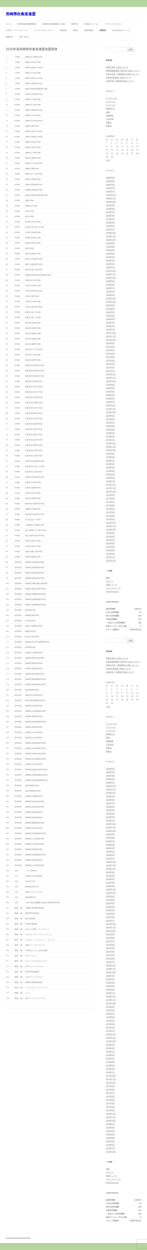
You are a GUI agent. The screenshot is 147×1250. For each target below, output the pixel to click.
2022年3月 (110, 322)
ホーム (8, 24)
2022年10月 (111, 301)
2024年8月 (110, 246)
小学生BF (110, 119)
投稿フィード (111, 584)
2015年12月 (111, 560)
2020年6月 (110, 384)
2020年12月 (111, 374)
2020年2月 (110, 398)
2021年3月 (110, 364)
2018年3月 (110, 474)
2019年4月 (110, 433)
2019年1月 (110, 439)
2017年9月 (110, 495)
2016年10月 (111, 529)
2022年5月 (110, 315)
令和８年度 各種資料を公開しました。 (123, 74)
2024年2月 (110, 263)
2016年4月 (110, 546)
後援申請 (9, 37)
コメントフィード (113, 588)
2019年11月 (111, 408)
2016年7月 (110, 539)
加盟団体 (102, 30)
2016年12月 (111, 522)
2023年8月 (110, 284)
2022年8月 (110, 308)
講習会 (75, 30)
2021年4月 (110, 360)
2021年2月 (110, 367)
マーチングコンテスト (113, 24)
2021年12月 (111, 332)
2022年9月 (110, 305)
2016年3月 (110, 550)
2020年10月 (111, 381)
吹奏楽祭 (63, 30)
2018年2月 (110, 477)
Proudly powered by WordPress (18, 1238)
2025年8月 (110, 208)
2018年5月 (110, 467)
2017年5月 (110, 508)
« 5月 (108, 160)
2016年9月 (110, 533)
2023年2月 (110, 295)
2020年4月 (110, 391)
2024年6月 (110, 253)
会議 (108, 112)
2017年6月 (110, 505)
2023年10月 (111, 277)
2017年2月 (110, 519)
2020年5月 (110, 388)
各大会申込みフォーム (121, 30)
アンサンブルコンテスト (43, 30)
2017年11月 (111, 488)
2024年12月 (111, 232)
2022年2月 (110, 326)
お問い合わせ (24, 37)
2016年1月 (110, 557)
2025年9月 (110, 205)
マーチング (110, 105)
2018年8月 (110, 457)
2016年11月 (111, 526)
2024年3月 (110, 260)
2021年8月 (110, 346)
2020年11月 (111, 377)
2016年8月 (110, 536)
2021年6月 (110, 353)
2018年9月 (110, 453)
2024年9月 (110, 243)
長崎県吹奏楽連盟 (21, 13)
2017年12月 (111, 484)
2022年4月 (110, 319)
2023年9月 (110, 281)
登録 (108, 577)
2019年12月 (111, 405)
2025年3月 (110, 222)
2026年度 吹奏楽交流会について (120, 81)
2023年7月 (110, 288)
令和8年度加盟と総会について (118, 77)
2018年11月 (111, 446)
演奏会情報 (88, 30)
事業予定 (74, 24)
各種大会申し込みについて (117, 67)
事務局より (110, 108)
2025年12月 (111, 194)
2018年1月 (110, 481)
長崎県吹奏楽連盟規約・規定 (53, 24)
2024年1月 (110, 267)
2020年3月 (110, 395)
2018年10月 (111, 450)
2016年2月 (110, 553)
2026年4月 (110, 181)
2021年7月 (110, 350)
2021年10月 (111, 339)
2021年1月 (110, 370)
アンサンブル (111, 98)
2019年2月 (110, 436)
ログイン (109, 581)
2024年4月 (110, 257)
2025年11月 (111, 198)
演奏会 (109, 122)
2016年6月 (110, 543)
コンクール (110, 101)
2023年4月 (110, 291)
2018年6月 (110, 464)
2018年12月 (111, 443)
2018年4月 (110, 470)
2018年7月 (110, 460)
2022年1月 (110, 329)
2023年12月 (111, 270)
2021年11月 (111, 336)
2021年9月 (110, 343)
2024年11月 (111, 236)
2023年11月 (111, 274)
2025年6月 (110, 215)
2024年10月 (111, 239)
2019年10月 (111, 412)
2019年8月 (110, 419)
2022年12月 (111, 298)
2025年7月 (110, 212)
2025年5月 (110, 219)
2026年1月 (110, 191)
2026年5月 (110, 177)
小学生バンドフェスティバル (17, 30)
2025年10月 (111, 201)
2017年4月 (110, 512)
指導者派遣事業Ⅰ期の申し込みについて (123, 70)
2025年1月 (110, 229)
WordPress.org (112, 591)
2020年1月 (110, 401)
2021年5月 (110, 357)
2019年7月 (110, 422)
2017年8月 (110, 498)
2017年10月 (111, 491)
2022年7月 (110, 312)
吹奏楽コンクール (91, 24)
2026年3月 (110, 184)
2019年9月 (110, 415)
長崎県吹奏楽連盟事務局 (26, 24)
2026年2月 (110, 188)
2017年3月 (110, 515)
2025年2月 (110, 226)
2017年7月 (110, 502)
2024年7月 (110, 250)
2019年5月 (110, 429)
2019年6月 (110, 426)
